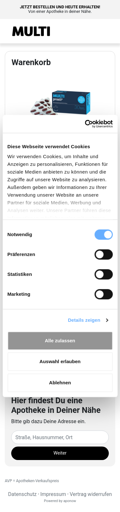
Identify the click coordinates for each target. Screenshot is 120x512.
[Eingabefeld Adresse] (60, 437)
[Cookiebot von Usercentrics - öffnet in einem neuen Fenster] (85, 124)
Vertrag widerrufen (91, 494)
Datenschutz (22, 494)
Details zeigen (84, 320)
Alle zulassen (60, 340)
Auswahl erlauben (59, 361)
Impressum (53, 494)
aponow (69, 501)
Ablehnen (60, 382)
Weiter (60, 453)
